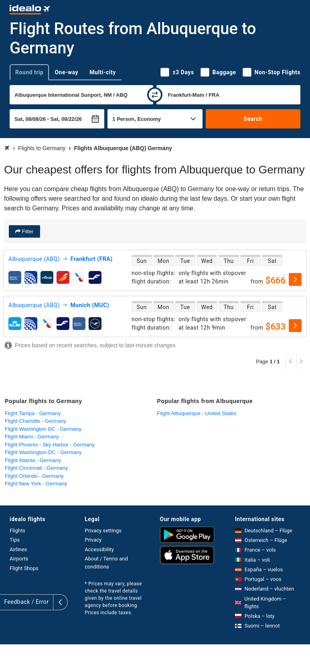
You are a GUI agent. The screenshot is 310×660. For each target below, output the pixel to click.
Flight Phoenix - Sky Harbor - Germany (50, 445)
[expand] (7, 602)
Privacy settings (103, 531)
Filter (27, 231)
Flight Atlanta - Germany (33, 460)
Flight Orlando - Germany (34, 476)
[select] (295, 279)
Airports (19, 559)
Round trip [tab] (29, 72)
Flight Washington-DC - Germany (43, 452)
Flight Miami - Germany (32, 437)
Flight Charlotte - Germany (35, 421)
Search (252, 119)
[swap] (154, 94)
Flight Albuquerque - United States (197, 413)
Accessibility (99, 549)
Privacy (93, 540)
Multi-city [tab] (102, 72)
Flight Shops (24, 568)
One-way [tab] (66, 72)
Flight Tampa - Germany (33, 413)
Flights (17, 531)
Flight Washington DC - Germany (43, 429)
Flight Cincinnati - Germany (36, 468)
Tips (15, 540)
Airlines (18, 549)
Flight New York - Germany (36, 484)
